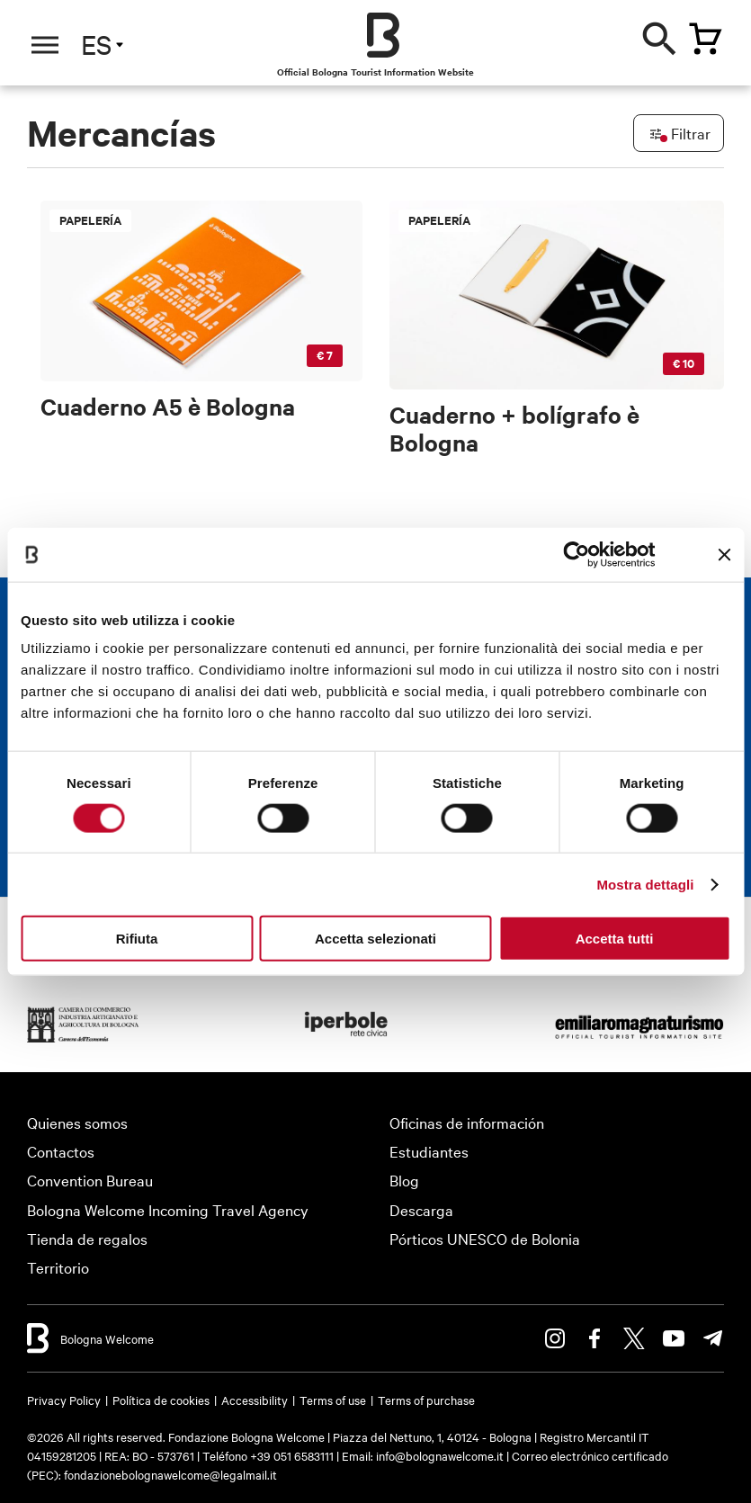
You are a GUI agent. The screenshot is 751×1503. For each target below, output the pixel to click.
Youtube (673, 1338)
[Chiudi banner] (724, 554)
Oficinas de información (466, 1122)
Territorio (58, 1267)
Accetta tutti (615, 938)
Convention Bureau (90, 1179)
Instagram (555, 1338)
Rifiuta (137, 938)
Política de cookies (161, 1399)
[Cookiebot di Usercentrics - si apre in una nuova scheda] (577, 554)
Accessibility (254, 1399)
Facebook (594, 1338)
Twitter (634, 1338)
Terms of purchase (426, 1399)
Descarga (421, 1209)
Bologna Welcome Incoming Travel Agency (167, 1209)
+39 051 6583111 (293, 1455)
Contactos (60, 1151)
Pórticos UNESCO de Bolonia (484, 1238)
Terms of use (333, 1399)
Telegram (713, 1338)
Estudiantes (429, 1151)
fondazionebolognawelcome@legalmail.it (170, 1474)
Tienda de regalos (87, 1238)
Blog (404, 1179)
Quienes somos (77, 1122)
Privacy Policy (64, 1399)
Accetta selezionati (375, 938)
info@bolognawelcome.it (440, 1455)
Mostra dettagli (644, 883)
